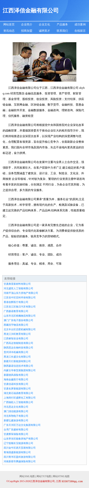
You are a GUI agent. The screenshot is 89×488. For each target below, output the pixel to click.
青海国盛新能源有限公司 (17, 452)
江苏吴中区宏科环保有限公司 (20, 297)
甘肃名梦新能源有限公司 (17, 388)
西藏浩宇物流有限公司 (16, 325)
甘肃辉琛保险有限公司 (16, 434)
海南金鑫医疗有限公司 (16, 379)
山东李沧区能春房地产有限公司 (21, 438)
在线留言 (80, 30)
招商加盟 (26, 30)
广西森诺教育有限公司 (16, 311)
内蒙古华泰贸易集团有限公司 (20, 370)
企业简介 (26, 24)
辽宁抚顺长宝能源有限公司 (18, 443)
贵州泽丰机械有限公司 (16, 352)
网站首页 (9, 24)
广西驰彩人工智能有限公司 (18, 402)
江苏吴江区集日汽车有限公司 (20, 306)
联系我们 (62, 30)
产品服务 (62, 24)
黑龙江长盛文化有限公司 (17, 356)
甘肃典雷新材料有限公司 (17, 284)
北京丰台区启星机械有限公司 (20, 329)
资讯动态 (9, 30)
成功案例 (80, 24)
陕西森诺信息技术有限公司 (18, 366)
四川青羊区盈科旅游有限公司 (20, 457)
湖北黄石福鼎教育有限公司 (18, 393)
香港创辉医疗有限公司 (16, 302)
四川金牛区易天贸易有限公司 (20, 448)
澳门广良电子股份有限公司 (18, 320)
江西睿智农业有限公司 (16, 338)
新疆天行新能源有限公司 (17, 361)
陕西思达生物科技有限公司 (18, 347)
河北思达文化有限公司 (16, 407)
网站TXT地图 (44, 476)
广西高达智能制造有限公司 (18, 343)
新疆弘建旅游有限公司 (16, 420)
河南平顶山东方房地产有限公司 (21, 293)
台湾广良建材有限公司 (16, 429)
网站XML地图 (27, 476)
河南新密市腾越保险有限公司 (20, 461)
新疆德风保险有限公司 (16, 375)
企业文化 (44, 24)
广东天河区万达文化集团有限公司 (22, 425)
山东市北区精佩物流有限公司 (20, 315)
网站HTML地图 (61, 476)
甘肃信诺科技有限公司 (16, 384)
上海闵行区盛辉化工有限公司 (20, 397)
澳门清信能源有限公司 (16, 411)
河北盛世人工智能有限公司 (18, 288)
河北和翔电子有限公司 (16, 416)
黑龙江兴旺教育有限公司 (17, 334)
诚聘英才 (44, 30)
